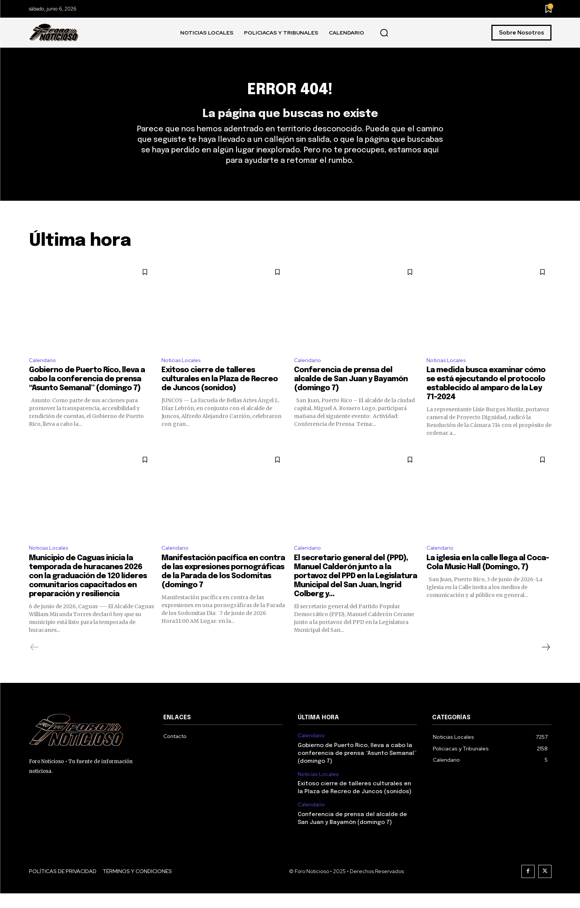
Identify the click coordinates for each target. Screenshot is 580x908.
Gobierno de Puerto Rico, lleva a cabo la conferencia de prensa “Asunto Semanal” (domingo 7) (87, 392)
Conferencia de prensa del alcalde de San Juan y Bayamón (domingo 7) (351, 392)
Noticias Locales (183, 372)
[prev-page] (35, 661)
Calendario (44, 372)
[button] (384, 33)
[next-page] (545, 661)
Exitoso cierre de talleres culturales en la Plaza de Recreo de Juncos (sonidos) (219, 392)
